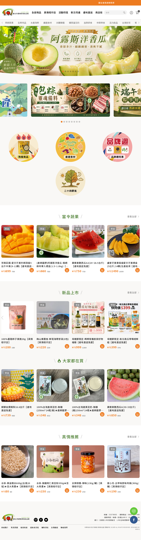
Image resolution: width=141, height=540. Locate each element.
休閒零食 (101, 22)
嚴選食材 (47, 22)
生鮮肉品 (22, 22)
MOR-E (137, 529)
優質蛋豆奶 (74, 22)
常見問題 (14, 527)
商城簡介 (4, 527)
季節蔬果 (9, 22)
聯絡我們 (64, 527)
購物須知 (45, 527)
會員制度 (23, 527)
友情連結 (54, 527)
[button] (139, 22)
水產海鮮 (35, 22)
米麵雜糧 (60, 22)
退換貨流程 (34, 527)
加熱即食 (88, 22)
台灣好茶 (126, 22)
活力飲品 (113, 22)
